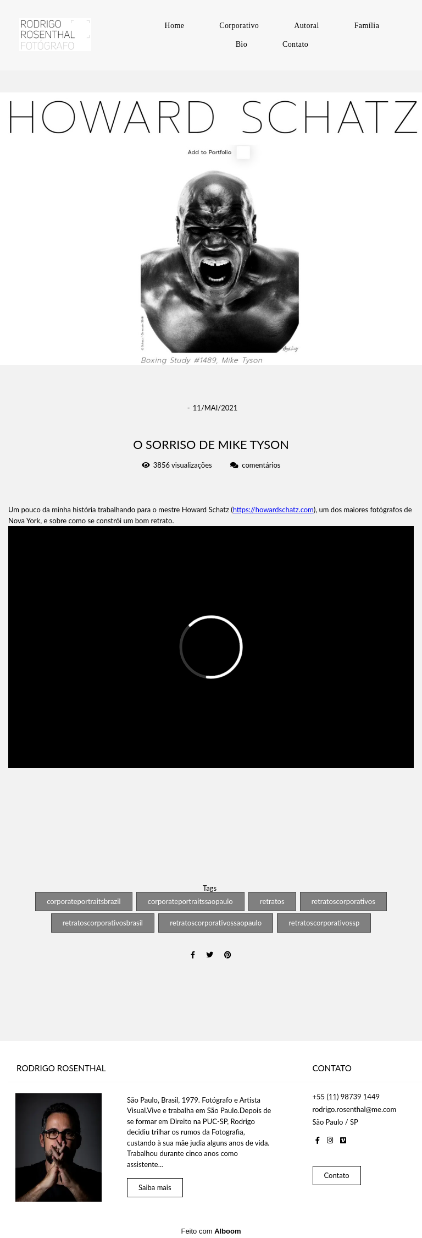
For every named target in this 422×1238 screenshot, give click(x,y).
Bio (241, 44)
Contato (295, 44)
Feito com (211, 1229)
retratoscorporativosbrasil (103, 922)
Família (367, 25)
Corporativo (239, 25)
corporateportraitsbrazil (83, 901)
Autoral (306, 25)
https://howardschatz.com (273, 509)
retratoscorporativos (343, 901)
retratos (272, 901)
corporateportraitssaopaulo (190, 901)
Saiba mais (154, 1185)
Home (174, 25)
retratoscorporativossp (323, 922)
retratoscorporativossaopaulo (216, 922)
